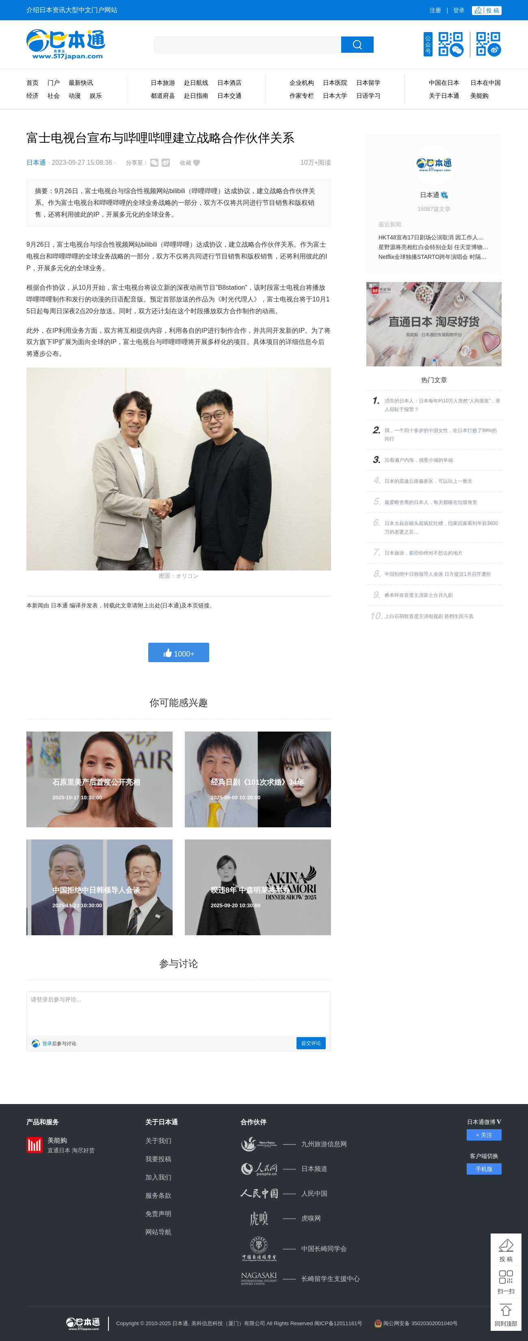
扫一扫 (506, 1291)
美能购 (479, 95)
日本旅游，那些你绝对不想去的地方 (424, 553)
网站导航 (158, 1232)
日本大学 (335, 95)
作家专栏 (302, 95)
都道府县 (163, 95)
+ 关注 (484, 1135)
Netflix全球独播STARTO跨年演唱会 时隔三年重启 (441, 257)
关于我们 (158, 1140)
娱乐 (96, 95)
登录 (459, 10)
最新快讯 (81, 82)
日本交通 (229, 95)
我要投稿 (158, 1159)
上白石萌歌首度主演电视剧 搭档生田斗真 (429, 616)
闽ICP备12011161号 (338, 1323)
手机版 (484, 1169)
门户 (54, 82)
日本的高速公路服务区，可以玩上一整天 (428, 481)
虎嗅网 (280, 1218)
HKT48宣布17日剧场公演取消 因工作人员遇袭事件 (442, 237)
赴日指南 (196, 95)
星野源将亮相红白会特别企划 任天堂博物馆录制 (439, 247)
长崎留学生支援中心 (300, 1278)
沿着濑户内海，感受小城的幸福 (419, 460)
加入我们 (158, 1177)
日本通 (36, 162)
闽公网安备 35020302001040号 (420, 1323)
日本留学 (368, 82)
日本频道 (283, 1168)
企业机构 (302, 82)
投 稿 (506, 1259)
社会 (54, 95)
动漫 (75, 95)
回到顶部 (506, 1323)
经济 (32, 95)
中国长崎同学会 (293, 1248)
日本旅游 (163, 82)
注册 (435, 10)
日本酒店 (229, 82)
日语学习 (368, 95)
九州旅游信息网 (293, 1144)
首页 (32, 82)
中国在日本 (444, 82)
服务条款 (158, 1195)
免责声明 (158, 1213)
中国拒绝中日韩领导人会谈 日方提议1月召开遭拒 (438, 574)
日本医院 (335, 82)
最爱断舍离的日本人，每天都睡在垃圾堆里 (431, 502)
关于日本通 (444, 95)
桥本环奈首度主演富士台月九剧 (419, 595)
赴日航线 (196, 82)
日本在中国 (485, 82)
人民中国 (283, 1193)
